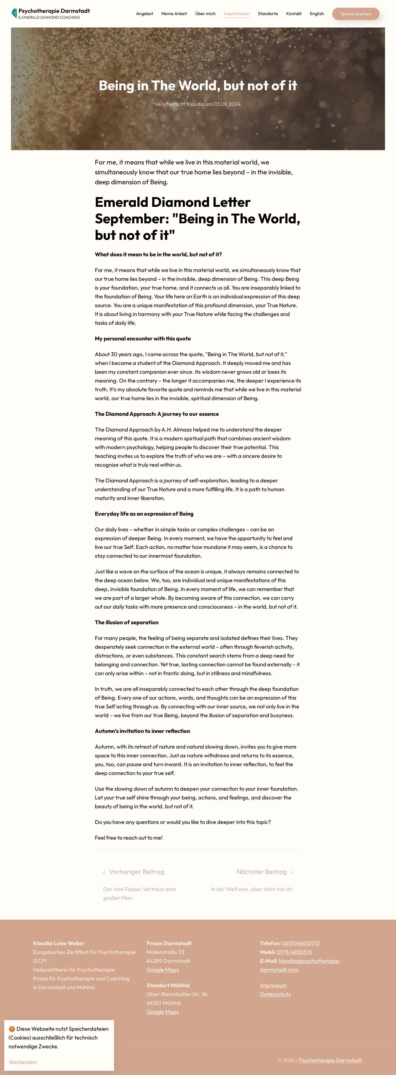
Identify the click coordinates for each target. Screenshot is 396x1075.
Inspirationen (237, 13)
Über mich (205, 13)
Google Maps (163, 969)
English (317, 13)
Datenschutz (275, 994)
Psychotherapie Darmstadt (330, 1060)
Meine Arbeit (174, 13)
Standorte (268, 13)
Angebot (144, 13)
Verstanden (23, 1061)
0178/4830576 (294, 951)
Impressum (273, 985)
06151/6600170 (301, 943)
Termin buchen (356, 14)
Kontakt (294, 13)
